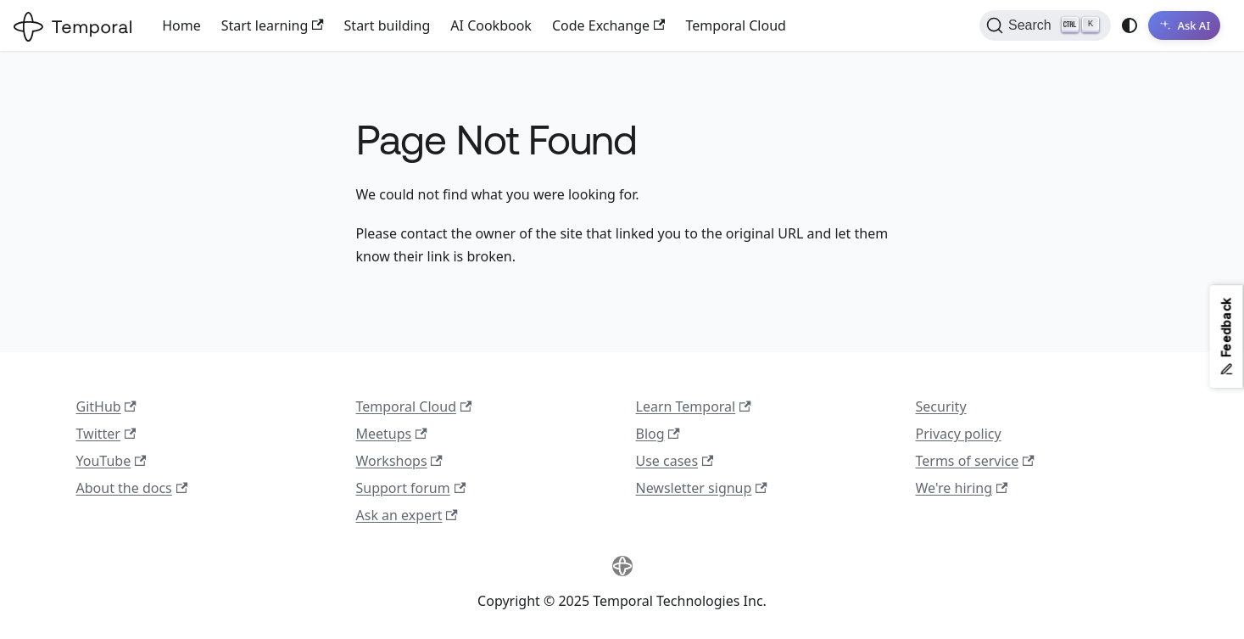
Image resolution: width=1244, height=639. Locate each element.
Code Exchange (608, 25)
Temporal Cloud (735, 25)
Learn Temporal (693, 406)
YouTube (111, 460)
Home (181, 25)
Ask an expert (407, 515)
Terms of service (975, 460)
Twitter (106, 433)
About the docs (132, 488)
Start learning (272, 25)
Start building (387, 25)
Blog (658, 433)
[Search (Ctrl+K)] (1045, 25)
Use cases (675, 460)
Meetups (391, 433)
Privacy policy (958, 433)
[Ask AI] (1184, 25)
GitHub (106, 406)
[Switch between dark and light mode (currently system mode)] (1129, 25)
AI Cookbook (491, 25)
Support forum (411, 488)
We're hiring (962, 488)
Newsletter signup (701, 488)
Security (941, 406)
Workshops (399, 460)
